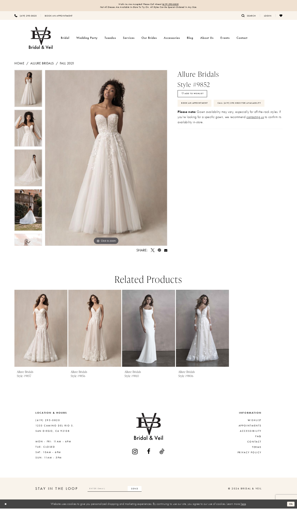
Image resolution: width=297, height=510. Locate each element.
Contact (254, 443)
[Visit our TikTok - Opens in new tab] (162, 453)
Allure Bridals (42, 65)
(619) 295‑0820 (175, 4)
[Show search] (248, 17)
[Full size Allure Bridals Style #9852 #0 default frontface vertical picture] (106, 159)
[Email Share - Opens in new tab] (165, 251)
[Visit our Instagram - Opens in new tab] (135, 453)
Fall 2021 (67, 65)
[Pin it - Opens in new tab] (159, 252)
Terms (257, 448)
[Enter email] (122, 490)
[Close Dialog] (6, 505)
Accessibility (251, 432)
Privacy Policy (250, 454)
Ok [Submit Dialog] (290, 505)
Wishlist (255, 422)
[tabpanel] (28, 91)
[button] (268, 17)
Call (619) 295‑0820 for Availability (211, 120)
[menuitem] (25, 17)
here (243, 505)
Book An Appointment (199, 108)
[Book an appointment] (59, 17)
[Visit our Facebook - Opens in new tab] (149, 453)
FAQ (258, 438)
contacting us (255, 135)
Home (19, 65)
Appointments (250, 427)
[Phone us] (25, 17)
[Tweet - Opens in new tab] (152, 252)
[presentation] (40, 329)
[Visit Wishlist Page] (281, 17)
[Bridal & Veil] (41, 39)
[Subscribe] (149, 490)
